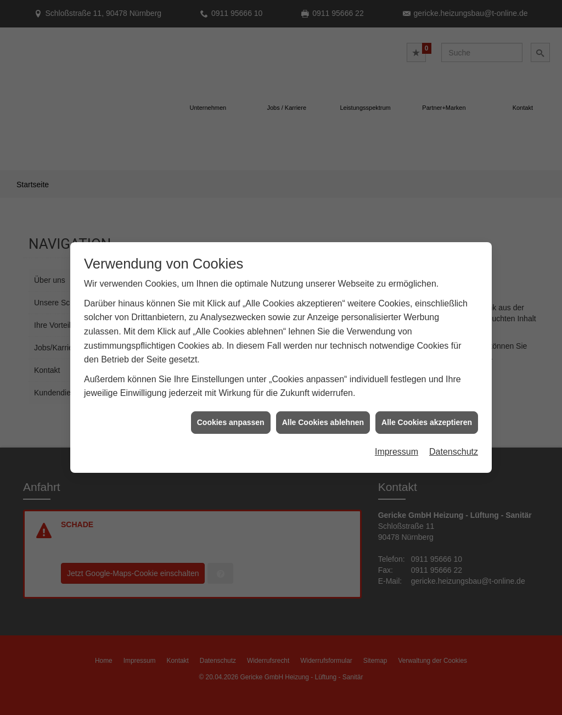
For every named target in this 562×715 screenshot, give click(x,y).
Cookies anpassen (231, 397)
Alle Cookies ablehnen (323, 397)
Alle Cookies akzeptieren (426, 397)
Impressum (396, 426)
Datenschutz (453, 426)
